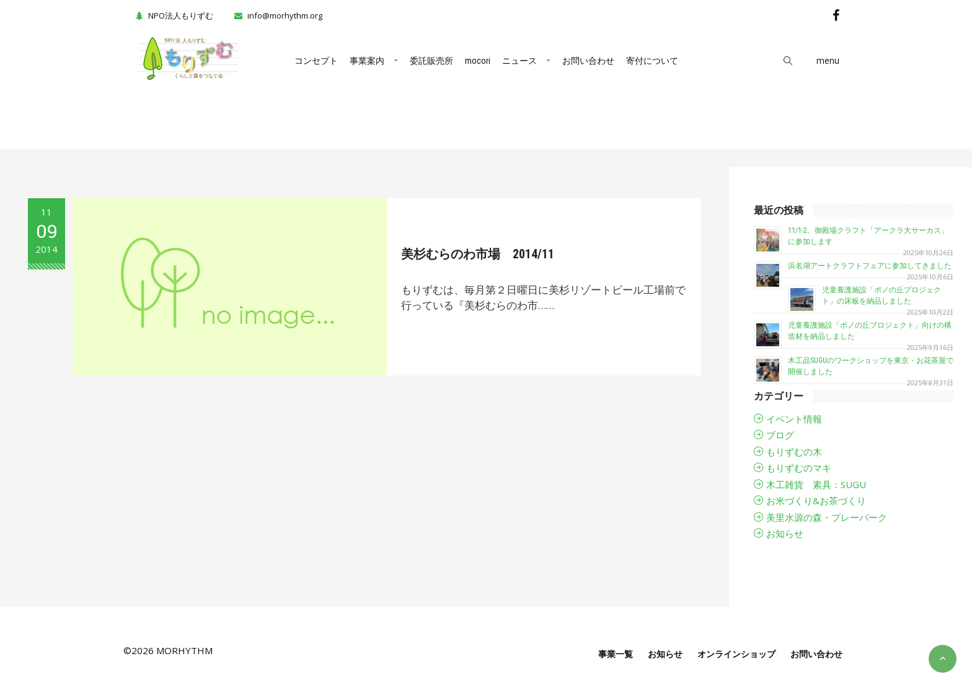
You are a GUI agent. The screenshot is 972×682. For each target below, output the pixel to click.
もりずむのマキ (798, 467)
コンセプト (316, 61)
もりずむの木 (794, 451)
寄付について (652, 61)
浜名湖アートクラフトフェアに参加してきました (870, 265)
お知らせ (784, 533)
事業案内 (367, 61)
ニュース (519, 61)
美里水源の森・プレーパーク (826, 517)
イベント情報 (794, 419)
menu (827, 60)
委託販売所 (431, 61)
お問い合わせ (588, 61)
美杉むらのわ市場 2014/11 (482, 254)
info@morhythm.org (284, 15)
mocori (477, 61)
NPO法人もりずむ (173, 15)
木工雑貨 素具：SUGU (816, 484)
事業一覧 (615, 654)
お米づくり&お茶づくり (816, 500)
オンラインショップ (736, 654)
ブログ (780, 435)
